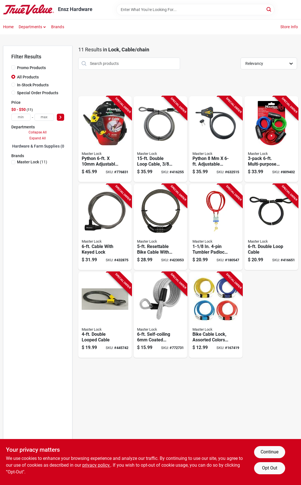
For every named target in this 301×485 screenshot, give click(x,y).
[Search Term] (195, 9)
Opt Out (269, 468)
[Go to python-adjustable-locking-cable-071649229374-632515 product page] (215, 139)
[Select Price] (60, 117)
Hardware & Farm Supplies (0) (39, 146)
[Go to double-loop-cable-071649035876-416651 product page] (271, 227)
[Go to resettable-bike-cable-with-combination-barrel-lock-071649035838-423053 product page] (160, 227)
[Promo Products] (13, 67)
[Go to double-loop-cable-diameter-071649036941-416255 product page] (160, 139)
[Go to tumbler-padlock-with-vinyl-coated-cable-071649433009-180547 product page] (215, 227)
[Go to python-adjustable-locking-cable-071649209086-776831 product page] (105, 139)
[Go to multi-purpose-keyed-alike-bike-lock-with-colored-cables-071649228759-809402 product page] (271, 139)
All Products (28, 77)
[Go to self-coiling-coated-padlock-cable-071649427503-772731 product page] (160, 315)
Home (8, 27)
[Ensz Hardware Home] (28, 10)
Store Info (289, 27)
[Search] (269, 9)
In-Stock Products (33, 85)
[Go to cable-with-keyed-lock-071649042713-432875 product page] (105, 227)
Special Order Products (37, 92)
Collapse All (38, 132)
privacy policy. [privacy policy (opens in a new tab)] (96, 465)
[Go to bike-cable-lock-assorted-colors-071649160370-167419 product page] (215, 315)
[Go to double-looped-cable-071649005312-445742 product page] (105, 315)
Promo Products (31, 67)
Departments (30, 27)
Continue (269, 452)
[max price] (44, 117)
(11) (32, 162)
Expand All (37, 138)
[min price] (21, 117)
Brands (57, 27)
